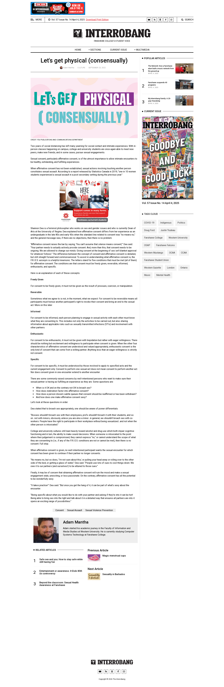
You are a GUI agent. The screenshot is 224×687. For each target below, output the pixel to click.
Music (147, 279)
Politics (181, 226)
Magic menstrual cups (114, 555)
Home (78, 49)
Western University (178, 241)
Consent (59, 510)
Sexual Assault (74, 510)
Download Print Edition (97, 19)
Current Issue (118, 49)
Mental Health (163, 279)
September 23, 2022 (97, 68)
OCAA (172, 256)
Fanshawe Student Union (156, 264)
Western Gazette (152, 271)
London (170, 271)
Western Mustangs (153, 256)
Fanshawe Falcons (165, 249)
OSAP (147, 249)
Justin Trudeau (168, 234)
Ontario (184, 271)
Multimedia (142, 49)
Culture (81, 68)
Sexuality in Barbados (113, 574)
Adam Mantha (68, 68)
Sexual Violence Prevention (99, 510)
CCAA (184, 256)
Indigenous (165, 226)
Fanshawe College (153, 241)
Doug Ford (149, 234)
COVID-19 (149, 226)
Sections (95, 49)
